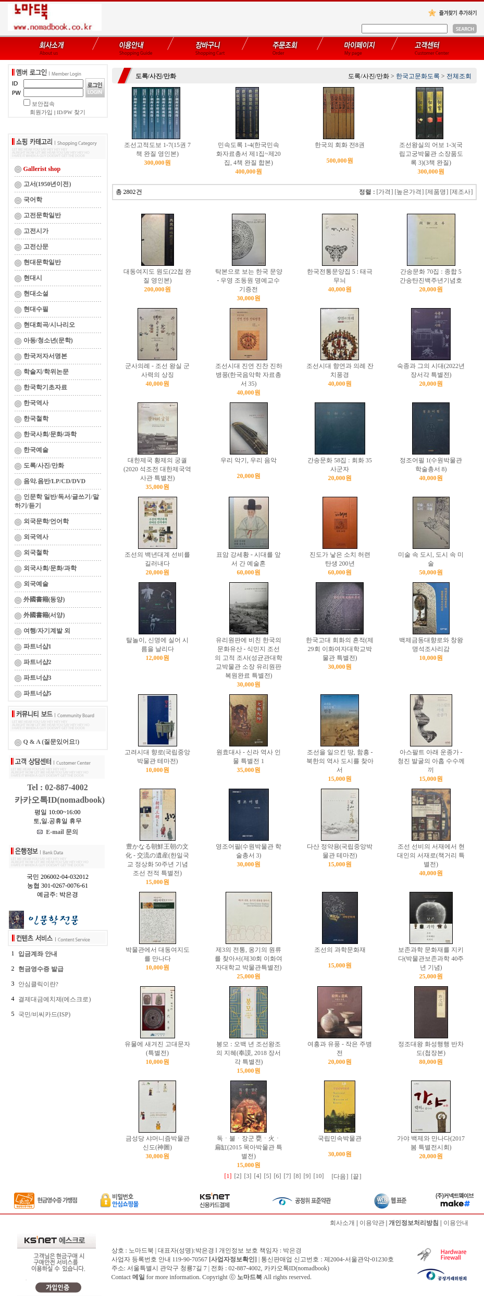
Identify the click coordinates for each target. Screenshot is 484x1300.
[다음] (340, 1176)
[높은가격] (409, 191)
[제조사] (461, 191)
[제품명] (437, 191)
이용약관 (371, 1223)
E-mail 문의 (57, 832)
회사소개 (342, 1223)
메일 (138, 1277)
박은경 (292, 1250)
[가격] (385, 191)
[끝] (356, 1176)
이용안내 (455, 1223)
